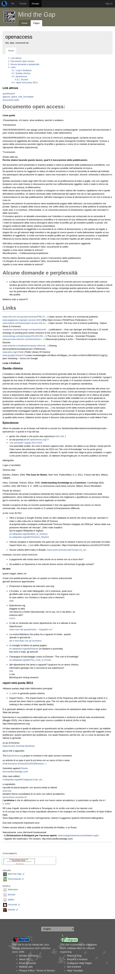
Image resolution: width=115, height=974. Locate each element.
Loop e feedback (22, 70)
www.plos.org (9, 352)
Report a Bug (74, 955)
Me (12, 3)
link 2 (63, 436)
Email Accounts (27, 963)
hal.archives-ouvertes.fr (14, 797)
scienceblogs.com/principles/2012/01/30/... (24, 336)
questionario (9, 93)
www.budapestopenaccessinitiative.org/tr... (79, 835)
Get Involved (74, 966)
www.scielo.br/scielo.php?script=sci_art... (67, 550)
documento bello (11, 100)
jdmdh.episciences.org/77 (36, 439)
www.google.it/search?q (14, 355)
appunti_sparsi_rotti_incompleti (18, 96)
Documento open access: (21, 61)
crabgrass (91, 944)
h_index (13, 693)
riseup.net (37, 944)
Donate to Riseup (28, 955)
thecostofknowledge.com (15, 771)
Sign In (109, 3)
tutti (11, 671)
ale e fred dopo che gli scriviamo (25, 640)
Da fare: (22, 79)
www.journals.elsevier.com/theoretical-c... (23, 339)
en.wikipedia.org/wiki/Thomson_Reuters (29, 537)
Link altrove (15, 58)
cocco (12, 618)
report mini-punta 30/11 (25, 82)
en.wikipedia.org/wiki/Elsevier (24, 648)
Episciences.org (15, 755)
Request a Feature (77, 959)
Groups (35, 3)
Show (11, 50)
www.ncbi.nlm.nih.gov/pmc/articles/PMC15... (25, 316)
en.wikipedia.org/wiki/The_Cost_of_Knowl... (31, 660)
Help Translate (75, 970)
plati (11, 600)
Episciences (19, 76)
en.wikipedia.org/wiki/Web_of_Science (28, 534)
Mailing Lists (26, 966)
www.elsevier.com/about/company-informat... (25, 345)
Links (12, 67)
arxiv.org (7, 790)
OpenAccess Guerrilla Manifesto (19, 746)
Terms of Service (45, 970)
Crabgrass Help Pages (79, 963)
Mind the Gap (36, 14)
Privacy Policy (27, 970)
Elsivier (24, 768)
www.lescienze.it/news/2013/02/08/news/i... (24, 763)
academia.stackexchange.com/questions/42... (25, 329)
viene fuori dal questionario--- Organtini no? (30, 629)
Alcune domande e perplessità (23, 64)
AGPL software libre (71, 948)
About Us (24, 959)
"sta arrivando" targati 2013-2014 (25, 442)
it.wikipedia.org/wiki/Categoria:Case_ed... (23, 779)
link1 (57, 436)
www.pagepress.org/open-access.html (22, 320)
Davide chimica (21, 73)
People (23, 3)
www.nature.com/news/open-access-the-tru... (25, 323)
